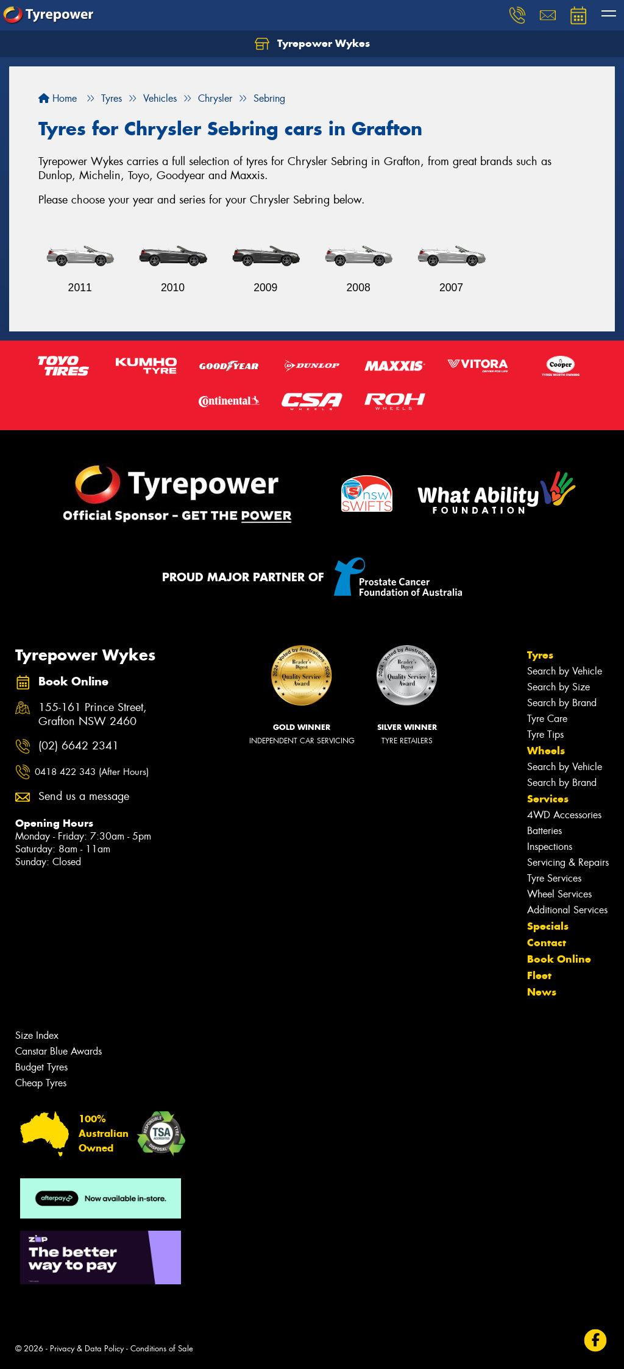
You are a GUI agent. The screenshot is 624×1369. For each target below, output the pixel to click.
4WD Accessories (564, 814)
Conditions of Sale (161, 1348)
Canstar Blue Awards (58, 1051)
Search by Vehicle (564, 671)
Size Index (36, 1035)
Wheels (546, 750)
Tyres (540, 655)
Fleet (539, 975)
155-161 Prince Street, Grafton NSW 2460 (92, 715)
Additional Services (567, 910)
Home (57, 98)
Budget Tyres (41, 1067)
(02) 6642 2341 (78, 746)
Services (548, 798)
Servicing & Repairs (568, 862)
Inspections (549, 846)
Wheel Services (559, 894)
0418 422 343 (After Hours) (92, 772)
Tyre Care (547, 718)
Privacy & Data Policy (87, 1348)
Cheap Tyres (40, 1083)
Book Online (559, 959)
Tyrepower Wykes (312, 44)
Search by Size (558, 687)
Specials (548, 926)
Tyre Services (554, 878)
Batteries (544, 830)
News (541, 992)
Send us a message (83, 797)
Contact (546, 942)
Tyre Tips (545, 734)
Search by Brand (562, 702)
